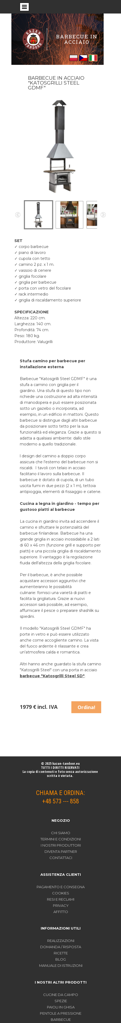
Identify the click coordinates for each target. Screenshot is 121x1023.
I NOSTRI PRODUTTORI (61, 845)
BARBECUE (61, 1019)
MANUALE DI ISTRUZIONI (60, 965)
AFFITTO (60, 912)
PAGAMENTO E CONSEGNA (61, 887)
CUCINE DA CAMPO (60, 994)
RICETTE (61, 953)
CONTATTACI (60, 858)
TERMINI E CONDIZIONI (60, 839)
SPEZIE (61, 1001)
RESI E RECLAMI (60, 899)
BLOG (60, 959)
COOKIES (60, 893)
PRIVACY (61, 905)
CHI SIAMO (60, 833)
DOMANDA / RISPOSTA (60, 947)
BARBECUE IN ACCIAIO (76, 39)
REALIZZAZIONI (60, 940)
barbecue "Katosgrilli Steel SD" (52, 675)
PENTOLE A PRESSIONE (60, 1013)
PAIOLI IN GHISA (61, 1007)
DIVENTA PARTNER (60, 851)
